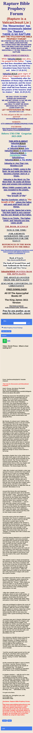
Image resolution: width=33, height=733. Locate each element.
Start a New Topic (6, 331)
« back (3, 728)
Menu (4, 321)
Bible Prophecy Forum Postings (12, 327)
